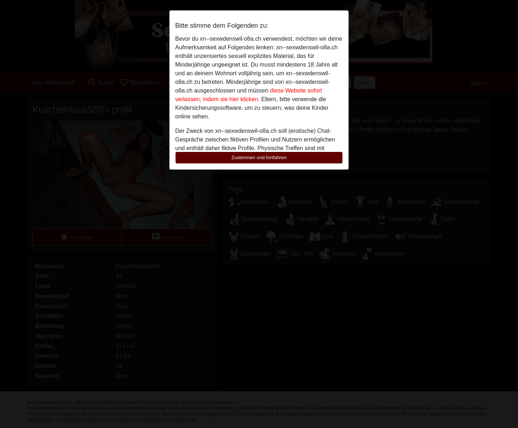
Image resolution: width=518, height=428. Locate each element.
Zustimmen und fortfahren (259, 157)
